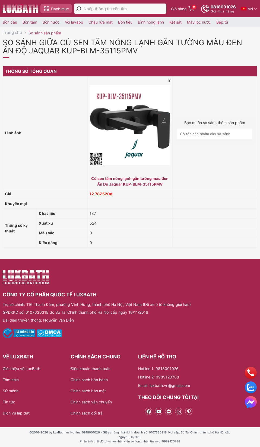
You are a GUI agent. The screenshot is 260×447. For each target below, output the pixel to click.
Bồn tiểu (125, 22)
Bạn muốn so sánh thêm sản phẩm (214, 122)
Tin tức (9, 402)
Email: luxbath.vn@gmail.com (164, 385)
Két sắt (175, 22)
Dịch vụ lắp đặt (16, 413)
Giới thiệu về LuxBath (21, 368)
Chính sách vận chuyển (91, 402)
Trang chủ (12, 32)
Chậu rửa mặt (100, 22)
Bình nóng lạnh (151, 22)
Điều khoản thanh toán (90, 368)
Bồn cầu (10, 22)
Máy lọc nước (199, 22)
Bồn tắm (30, 22)
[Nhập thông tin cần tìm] (125, 9)
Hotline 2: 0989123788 (158, 377)
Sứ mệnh (10, 390)
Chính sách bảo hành (89, 379)
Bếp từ (222, 22)
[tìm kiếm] (79, 8)
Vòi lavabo (74, 22)
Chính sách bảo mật (88, 390)
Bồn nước (51, 22)
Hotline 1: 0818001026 (158, 368)
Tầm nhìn (11, 379)
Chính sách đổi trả (87, 413)
